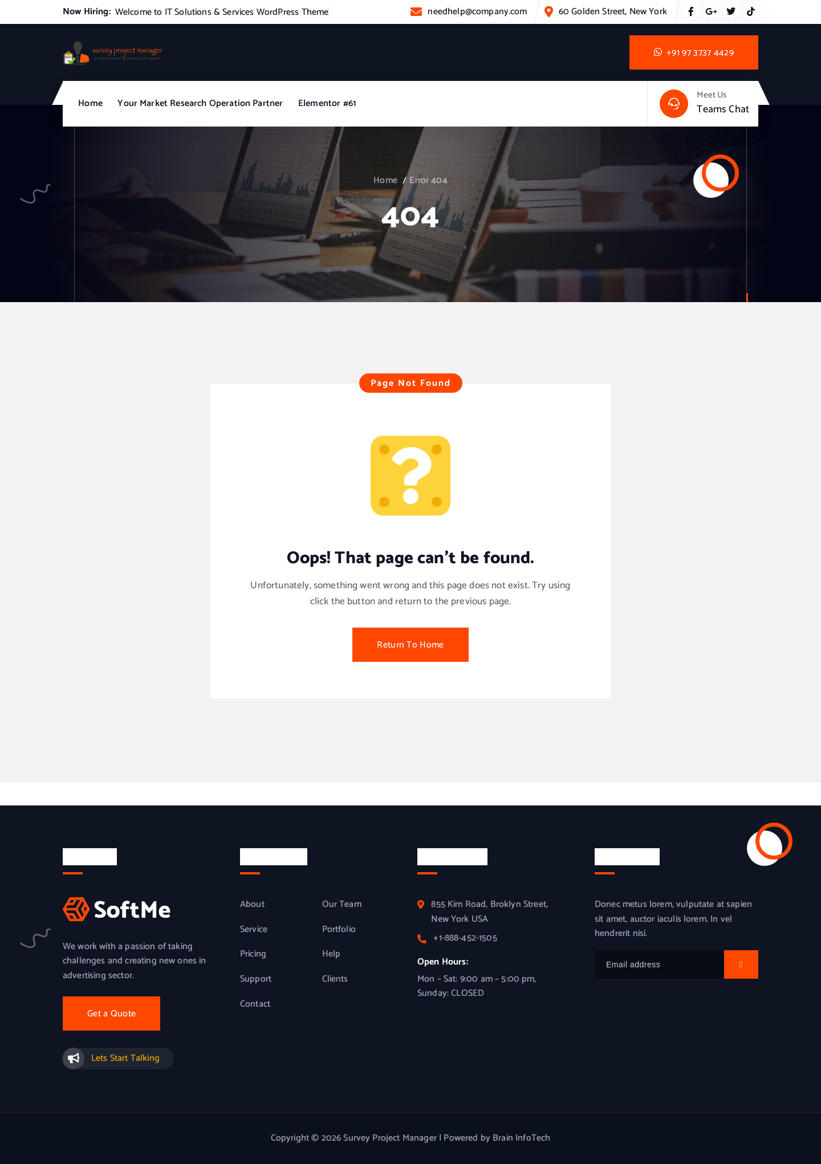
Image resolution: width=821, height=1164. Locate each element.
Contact (255, 1004)
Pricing (253, 954)
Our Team (341, 904)
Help (331, 954)
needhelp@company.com (477, 11)
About (252, 904)
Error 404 (428, 180)
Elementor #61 (327, 103)
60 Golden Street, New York (613, 11)
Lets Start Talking (125, 1058)
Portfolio (339, 929)
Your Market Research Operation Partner (200, 103)
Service (253, 929)
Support (255, 979)
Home (90, 103)
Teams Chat (723, 109)
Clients (335, 979)
